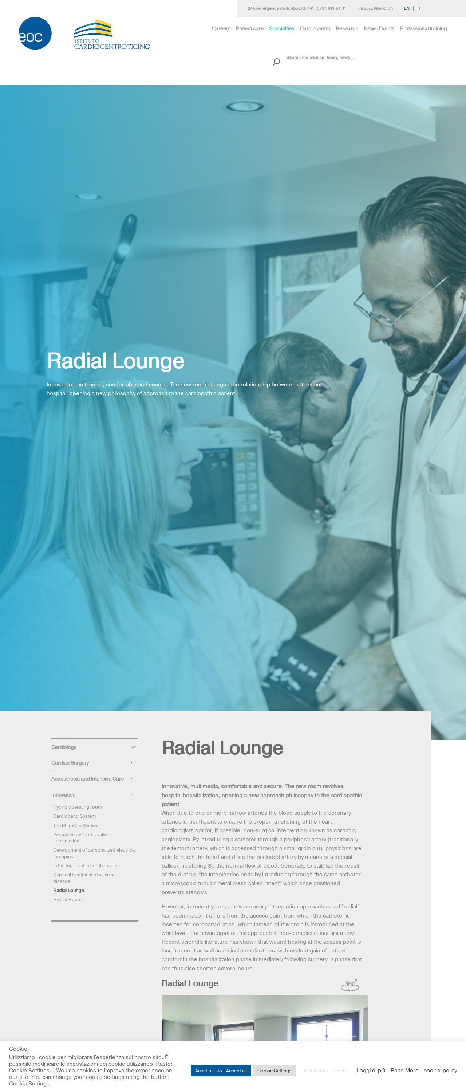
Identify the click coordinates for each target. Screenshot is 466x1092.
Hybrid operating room (77, 807)
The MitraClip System (76, 825)
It (419, 8)
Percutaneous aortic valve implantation (80, 838)
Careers (221, 28)
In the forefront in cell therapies (86, 865)
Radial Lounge (68, 890)
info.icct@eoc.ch (375, 8)
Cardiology (63, 747)
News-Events (379, 28)
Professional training (423, 28)
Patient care (250, 28)
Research (347, 28)
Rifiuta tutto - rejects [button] (325, 1070)
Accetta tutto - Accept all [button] (221, 1070)
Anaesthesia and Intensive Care (87, 778)
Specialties (281, 28)
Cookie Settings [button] (274, 1070)
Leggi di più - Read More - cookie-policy (407, 1070)
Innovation (63, 794)
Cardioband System (74, 816)
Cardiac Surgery (70, 762)
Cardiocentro (315, 28)
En (407, 8)
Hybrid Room (67, 899)
